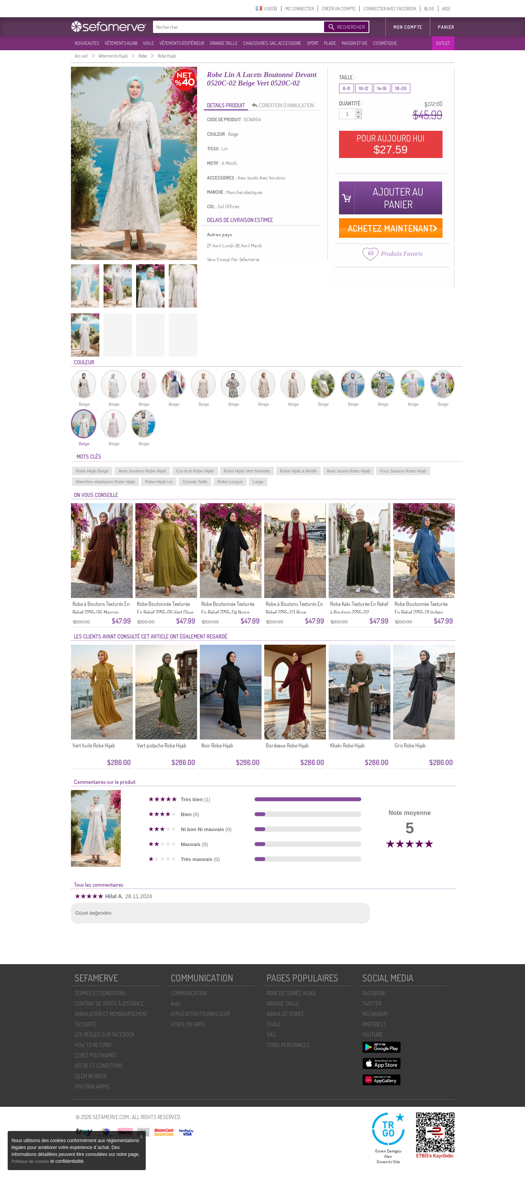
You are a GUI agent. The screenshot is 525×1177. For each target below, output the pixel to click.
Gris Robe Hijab (410, 745)
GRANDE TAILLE (223, 43)
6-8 (346, 88)
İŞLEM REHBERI (90, 1076)
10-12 (364, 88)
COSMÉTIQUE (385, 43)
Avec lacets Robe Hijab (348, 471)
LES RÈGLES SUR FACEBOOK (105, 1034)
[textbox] (236, 27)
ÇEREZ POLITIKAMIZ (95, 1055)
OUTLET (443, 43)
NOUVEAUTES (87, 43)
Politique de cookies (31, 1161)
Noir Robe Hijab (217, 745)
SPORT (312, 43)
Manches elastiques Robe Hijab (105, 481)
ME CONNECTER (299, 9)
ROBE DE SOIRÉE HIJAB (291, 993)
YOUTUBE (372, 1034)
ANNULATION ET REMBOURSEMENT (111, 1014)
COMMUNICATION (189, 993)
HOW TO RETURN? (93, 1045)
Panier (446, 27)
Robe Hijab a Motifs (298, 471)
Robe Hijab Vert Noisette (247, 471)
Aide (175, 1003)
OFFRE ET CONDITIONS (99, 1065)
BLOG (429, 9)
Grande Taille (195, 481)
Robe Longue (230, 481)
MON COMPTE (407, 27)
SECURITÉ (85, 1024)
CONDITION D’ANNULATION (285, 105)
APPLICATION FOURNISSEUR (200, 1014)
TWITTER (371, 1003)
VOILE (148, 43)
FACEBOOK (373, 993)
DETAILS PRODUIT (226, 105)
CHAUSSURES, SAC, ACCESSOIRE (272, 43)
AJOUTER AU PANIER (398, 198)
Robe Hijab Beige (92, 471)
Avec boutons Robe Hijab (142, 471)
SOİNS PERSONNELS (288, 1045)
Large (258, 481)
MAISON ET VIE (354, 43)
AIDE (446, 9)
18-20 (401, 88)
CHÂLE (274, 1024)
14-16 (382, 88)
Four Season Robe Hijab (403, 471)
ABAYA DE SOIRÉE (285, 1014)
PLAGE (330, 43)
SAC (271, 1034)
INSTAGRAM (374, 1014)
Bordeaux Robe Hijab (287, 745)
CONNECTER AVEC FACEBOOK (390, 9)
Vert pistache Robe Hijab (161, 745)
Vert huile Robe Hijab (93, 745)
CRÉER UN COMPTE (338, 9)
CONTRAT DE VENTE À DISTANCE (109, 1003)
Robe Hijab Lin (159, 481)
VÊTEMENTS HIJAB (121, 43)
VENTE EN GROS (188, 1024)
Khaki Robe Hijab (347, 745)
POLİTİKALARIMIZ (92, 1086)
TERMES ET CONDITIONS (100, 993)
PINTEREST (374, 1024)
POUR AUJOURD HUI (391, 144)
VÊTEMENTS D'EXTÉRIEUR (182, 43)
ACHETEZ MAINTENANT (390, 228)
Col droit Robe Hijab (195, 471)
